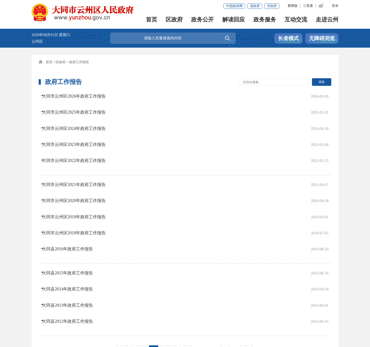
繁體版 (293, 6)
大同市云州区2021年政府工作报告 (78, 150)
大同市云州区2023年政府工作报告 (78, 123)
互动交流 (296, 20)
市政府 (272, 6)
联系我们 (63, 307)
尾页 (185, 256)
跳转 (246, 256)
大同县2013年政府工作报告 (71, 224)
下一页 (169, 256)
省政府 (255, 6)
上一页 (138, 256)
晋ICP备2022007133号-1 (53, 329)
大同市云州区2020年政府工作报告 (78, 159)
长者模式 (288, 38)
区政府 (174, 20)
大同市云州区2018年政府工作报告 (78, 178)
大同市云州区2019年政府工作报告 (78, 169)
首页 (151, 20)
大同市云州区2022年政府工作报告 (78, 133)
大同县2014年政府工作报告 (71, 214)
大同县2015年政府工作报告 (71, 205)
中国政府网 (234, 6)
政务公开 (202, 20)
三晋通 (308, 6)
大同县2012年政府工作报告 (71, 233)
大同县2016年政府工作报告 (71, 188)
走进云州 (327, 20)
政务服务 (264, 20)
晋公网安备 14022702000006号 (153, 329)
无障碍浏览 (322, 38)
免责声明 (41, 307)
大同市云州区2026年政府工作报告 (78, 95)
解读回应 (233, 20)
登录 (335, 6)
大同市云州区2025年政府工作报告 (78, 105)
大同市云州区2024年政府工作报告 (78, 114)
